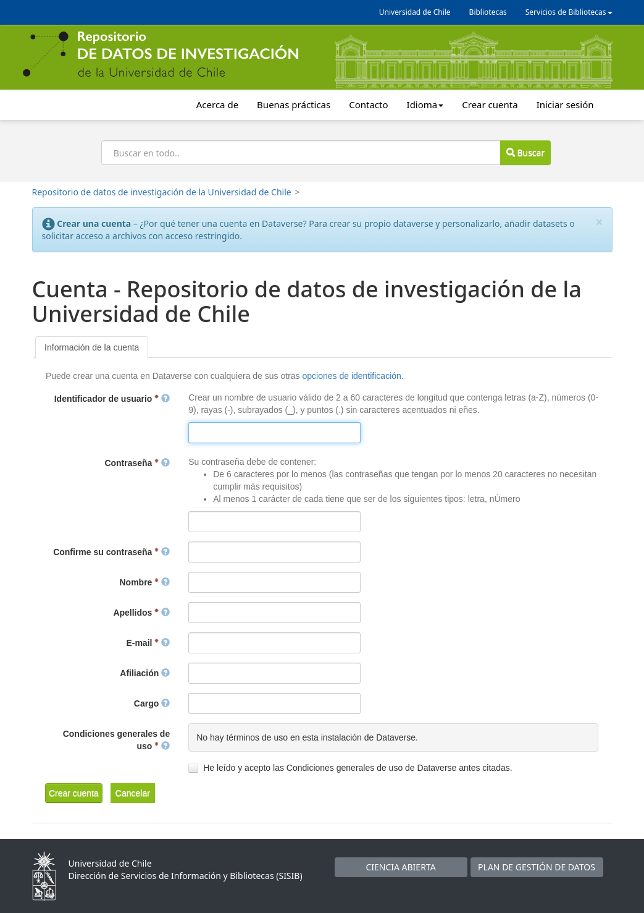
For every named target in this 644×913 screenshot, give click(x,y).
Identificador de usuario (112, 399)
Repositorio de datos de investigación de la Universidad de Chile (161, 192)
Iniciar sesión (565, 104)
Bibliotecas (488, 12)
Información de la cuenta (91, 347)
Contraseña (137, 463)
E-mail (148, 643)
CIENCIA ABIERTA (400, 867)
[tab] (91, 347)
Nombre (145, 582)
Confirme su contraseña (111, 552)
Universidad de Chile (415, 12)
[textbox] (274, 432)
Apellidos (141, 613)
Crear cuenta (489, 104)
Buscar (525, 152)
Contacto (368, 104)
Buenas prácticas (293, 104)
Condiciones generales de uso (116, 740)
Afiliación (145, 673)
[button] (73, 793)
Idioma (425, 104)
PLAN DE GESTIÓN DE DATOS (536, 867)
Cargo (152, 703)
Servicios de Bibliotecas (569, 12)
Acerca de (217, 104)
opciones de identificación (351, 376)
